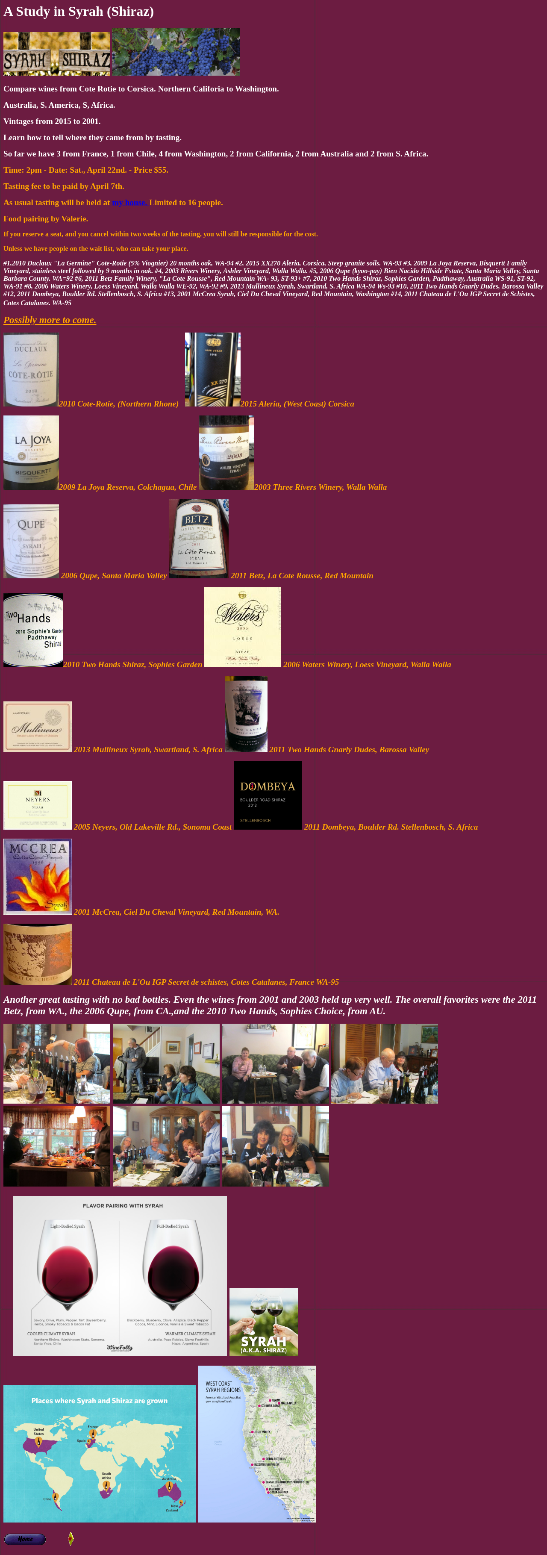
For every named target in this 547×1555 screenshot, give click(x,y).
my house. (130, 202)
